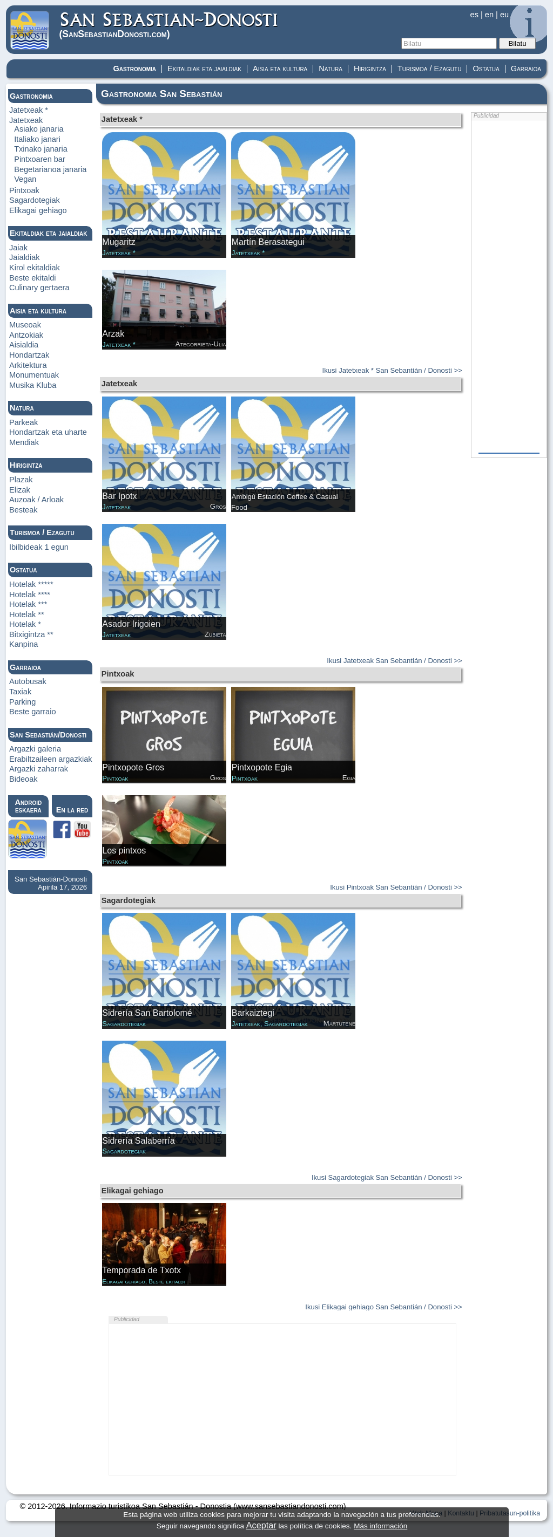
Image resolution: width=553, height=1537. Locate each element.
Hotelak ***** (31, 584)
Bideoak (23, 779)
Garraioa (526, 68)
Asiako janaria (38, 129)
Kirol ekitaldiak (34, 267)
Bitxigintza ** (31, 634)
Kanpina (23, 644)
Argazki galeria (35, 748)
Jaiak (18, 247)
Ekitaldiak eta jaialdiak (204, 68)
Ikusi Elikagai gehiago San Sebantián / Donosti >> (383, 1306)
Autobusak (27, 681)
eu (504, 14)
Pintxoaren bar (39, 159)
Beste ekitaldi (32, 278)
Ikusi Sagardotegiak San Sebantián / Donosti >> (387, 1177)
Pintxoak (24, 190)
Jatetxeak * (28, 110)
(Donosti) (169, 25)
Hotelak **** (29, 594)
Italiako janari (37, 139)
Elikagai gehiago (38, 210)
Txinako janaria (41, 149)
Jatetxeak (26, 120)
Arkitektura (28, 365)
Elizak (19, 490)
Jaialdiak (24, 257)
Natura (330, 68)
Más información (380, 1526)
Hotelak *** (28, 604)
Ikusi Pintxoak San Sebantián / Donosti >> (396, 887)
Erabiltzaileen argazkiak (50, 759)
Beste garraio (32, 711)
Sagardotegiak (34, 200)
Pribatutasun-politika (510, 1513)
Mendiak (24, 442)
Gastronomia (134, 68)
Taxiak (20, 691)
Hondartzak (29, 355)
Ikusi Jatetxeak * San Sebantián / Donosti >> (392, 370)
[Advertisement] (282, 1399)
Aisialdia (23, 344)
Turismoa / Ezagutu (429, 68)
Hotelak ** (26, 614)
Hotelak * (25, 624)
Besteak (23, 509)
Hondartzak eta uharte (48, 432)
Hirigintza (370, 68)
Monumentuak (34, 375)
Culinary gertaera (39, 287)
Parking (22, 702)
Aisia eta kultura (280, 68)
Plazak (21, 479)
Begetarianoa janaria (50, 169)
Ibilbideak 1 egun (39, 547)
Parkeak (23, 422)
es (474, 14)
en (489, 14)
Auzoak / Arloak (36, 499)
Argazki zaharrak (38, 768)
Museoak (25, 324)
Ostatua (486, 68)
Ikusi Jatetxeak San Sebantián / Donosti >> (394, 660)
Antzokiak (26, 335)
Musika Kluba (32, 385)
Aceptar (261, 1525)
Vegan (25, 179)
